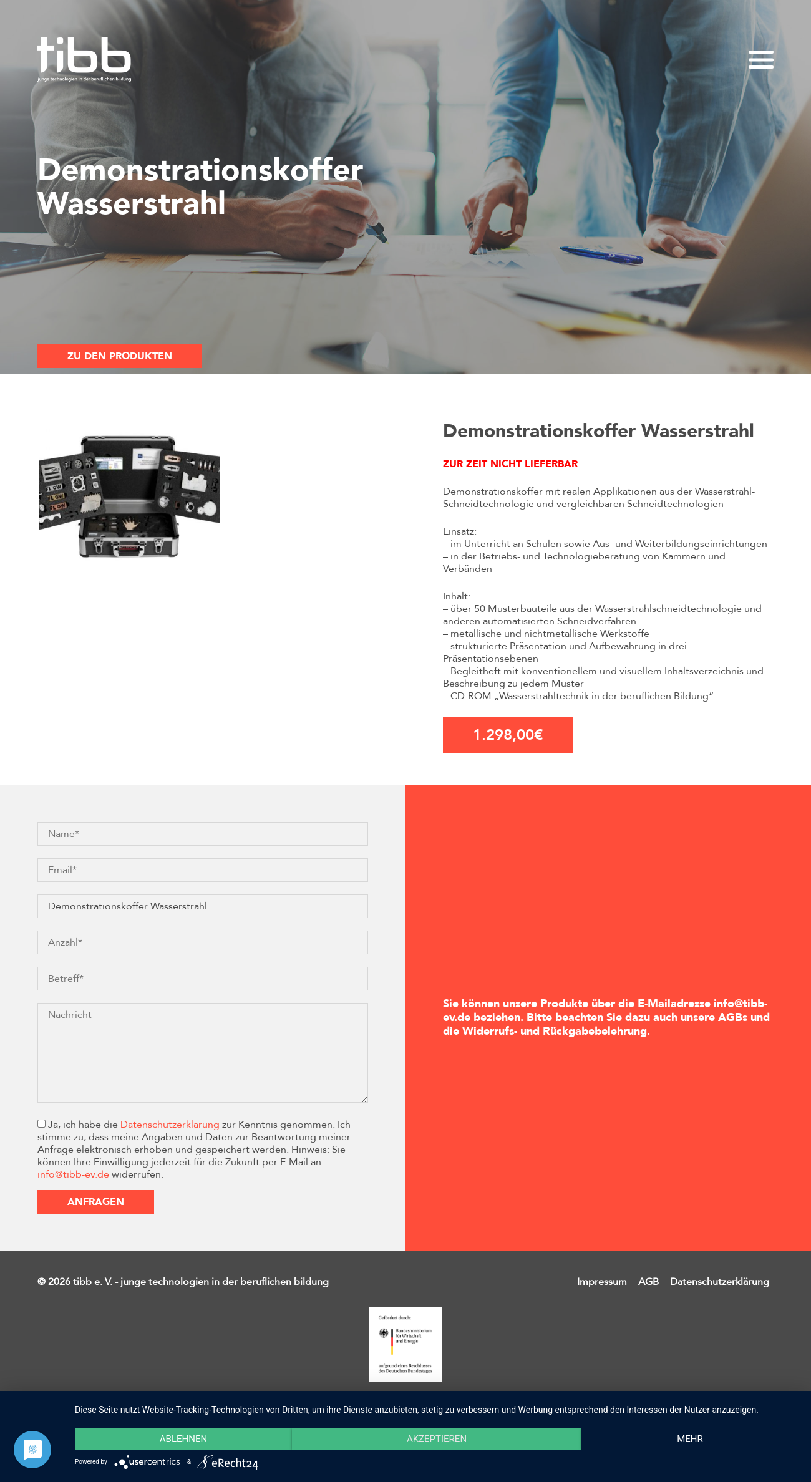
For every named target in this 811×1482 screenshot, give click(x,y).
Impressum (602, 1282)
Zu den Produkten (119, 356)
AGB (648, 1282)
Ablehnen (183, 1439)
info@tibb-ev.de (73, 1174)
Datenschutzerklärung (170, 1124)
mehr (690, 1439)
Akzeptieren (437, 1439)
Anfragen (95, 1202)
